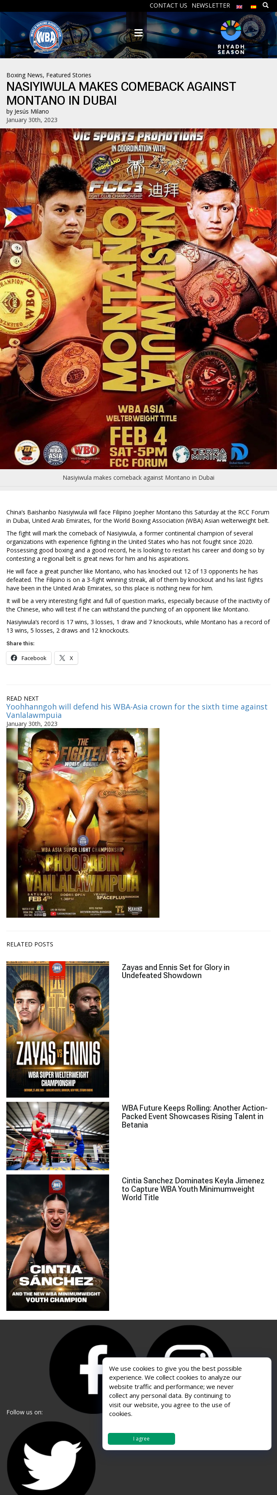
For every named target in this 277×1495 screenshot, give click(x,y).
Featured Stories (68, 75)
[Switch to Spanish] (254, 5)
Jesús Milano (31, 111)
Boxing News (24, 75)
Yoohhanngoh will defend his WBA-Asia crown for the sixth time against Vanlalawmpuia (137, 710)
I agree (141, 1438)
